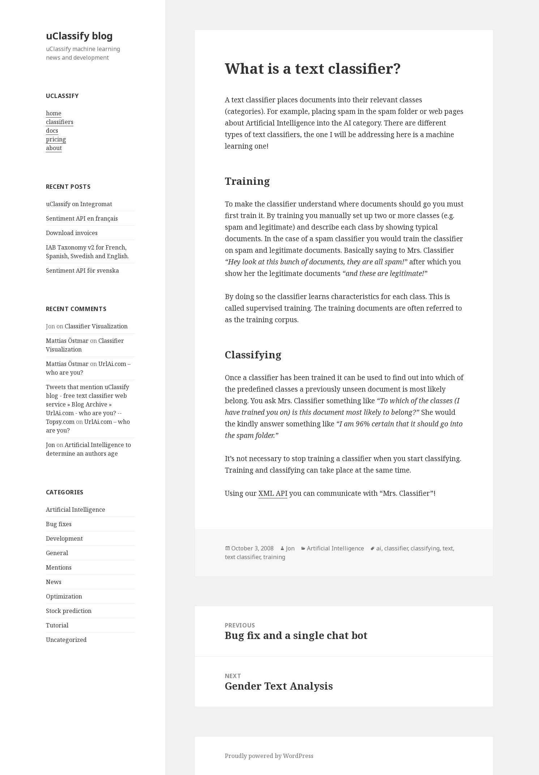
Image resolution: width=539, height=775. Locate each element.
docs (52, 131)
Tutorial (57, 625)
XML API (272, 493)
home (53, 113)
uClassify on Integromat (79, 204)
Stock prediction (68, 611)
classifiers (59, 122)
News (53, 582)
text (447, 548)
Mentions (59, 567)
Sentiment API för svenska (82, 270)
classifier (396, 548)
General (57, 553)
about (54, 148)
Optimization (64, 596)
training (274, 557)
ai (378, 548)
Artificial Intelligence (75, 510)
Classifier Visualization (96, 326)
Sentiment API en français (82, 218)
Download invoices (72, 233)
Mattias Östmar (67, 341)
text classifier (242, 557)
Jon (50, 445)
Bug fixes (59, 524)
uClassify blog (79, 35)
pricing (56, 139)
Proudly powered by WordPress (269, 756)
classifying (425, 548)
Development (64, 538)
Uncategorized (66, 640)
